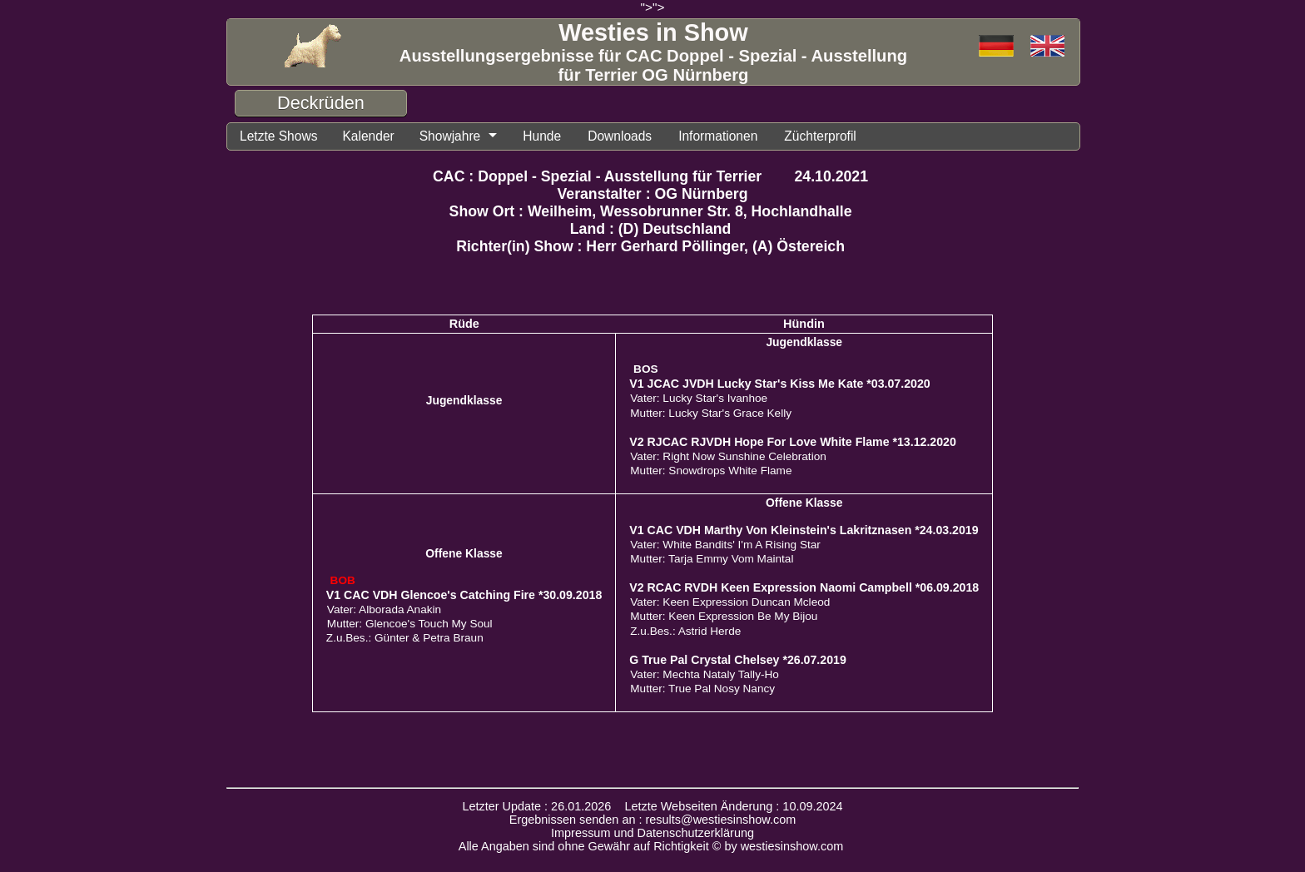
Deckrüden (321, 102)
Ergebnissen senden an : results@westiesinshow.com (652, 819)
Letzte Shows (278, 136)
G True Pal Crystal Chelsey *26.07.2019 (737, 659)
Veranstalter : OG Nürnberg (652, 194)
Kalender (368, 136)
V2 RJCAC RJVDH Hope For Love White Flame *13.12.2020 (792, 441)
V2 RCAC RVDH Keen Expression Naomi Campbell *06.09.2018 (804, 587)
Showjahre (450, 136)
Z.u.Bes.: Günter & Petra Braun (405, 638)
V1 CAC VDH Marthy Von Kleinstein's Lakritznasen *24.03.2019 (803, 530)
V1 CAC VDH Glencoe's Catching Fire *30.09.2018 (464, 595)
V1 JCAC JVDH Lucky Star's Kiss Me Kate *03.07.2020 (779, 383)
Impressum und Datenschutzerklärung (652, 833)
